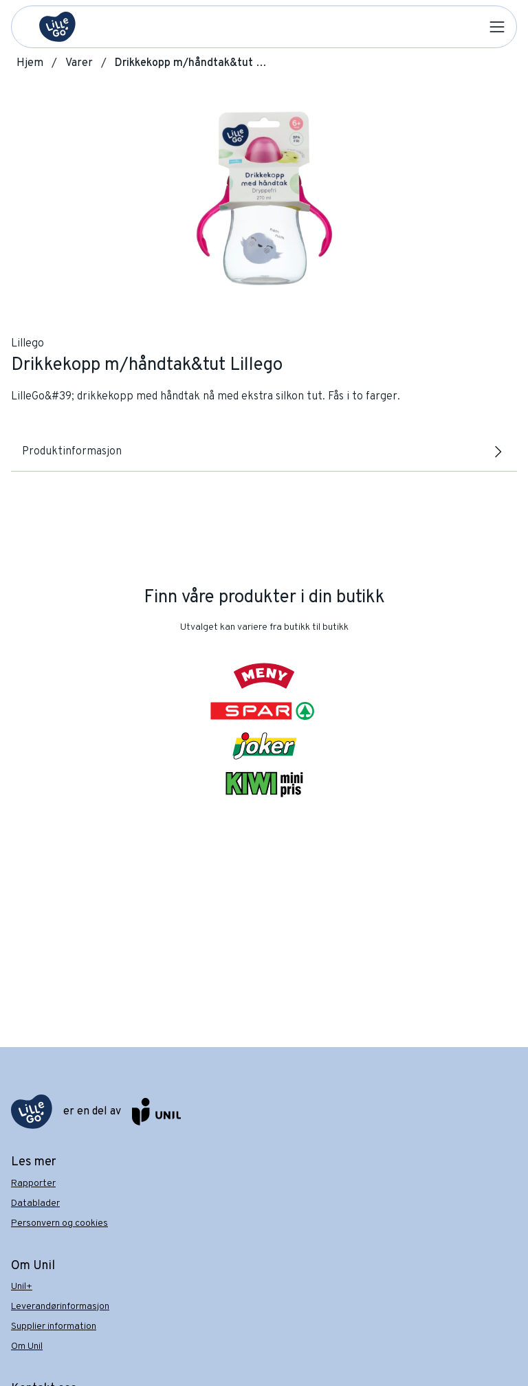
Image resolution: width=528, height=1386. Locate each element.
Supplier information (53, 1326)
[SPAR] (264, 711)
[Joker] (264, 746)
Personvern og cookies (59, 1223)
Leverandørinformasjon (60, 1306)
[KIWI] (264, 784)
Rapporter (33, 1183)
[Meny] (264, 676)
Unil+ (21, 1286)
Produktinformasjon (264, 451)
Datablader (35, 1203)
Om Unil (27, 1346)
